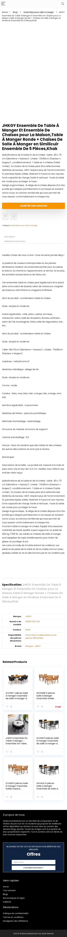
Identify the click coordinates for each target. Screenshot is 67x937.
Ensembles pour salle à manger (39, 12)
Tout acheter (9, 890)
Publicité (7, 901)
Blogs (5, 893)
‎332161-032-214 (33, 621)
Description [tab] (9, 236)
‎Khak (28, 629)
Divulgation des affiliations (15, 920)
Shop (15, 12)
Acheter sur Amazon (33, 205)
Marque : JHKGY (33, 646)
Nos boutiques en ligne (14, 897)
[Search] (62, 3)
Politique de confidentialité (16, 912)
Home (5, 12)
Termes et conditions (13, 916)
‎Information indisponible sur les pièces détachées (41, 636)
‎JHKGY (29, 616)
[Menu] (3, 3)
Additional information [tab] (15, 241)
